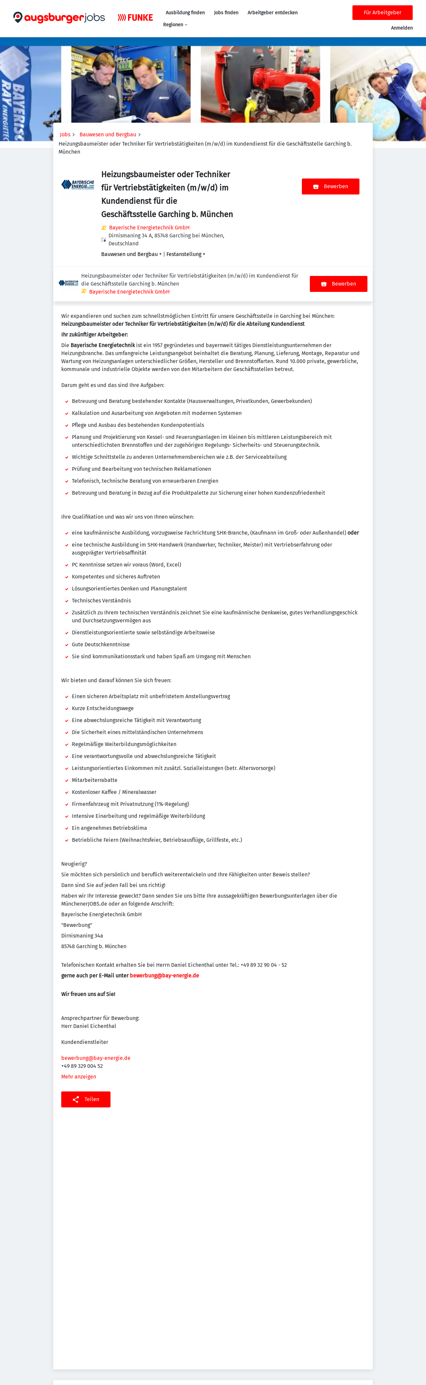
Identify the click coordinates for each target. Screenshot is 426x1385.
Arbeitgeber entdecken (273, 13)
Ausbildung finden (185, 13)
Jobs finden (226, 13)
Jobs (65, 134)
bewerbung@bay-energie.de (164, 941)
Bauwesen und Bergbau (108, 134)
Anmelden (402, 28)
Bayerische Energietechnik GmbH (149, 227)
